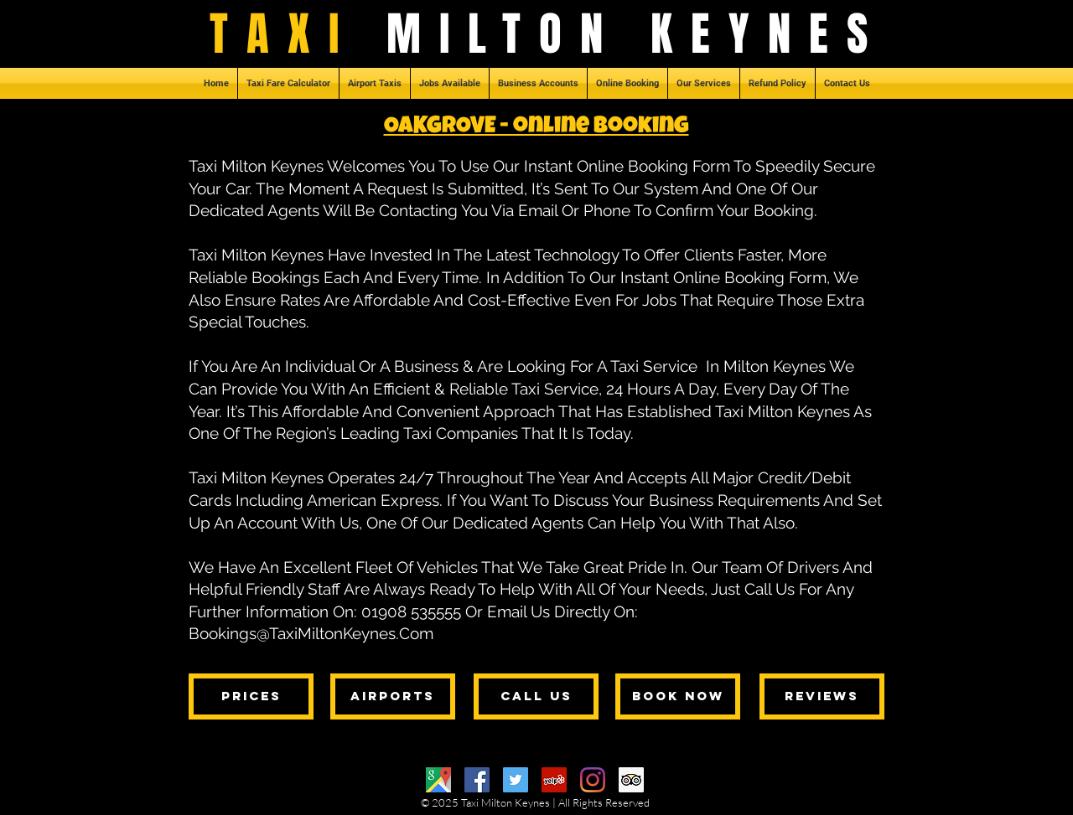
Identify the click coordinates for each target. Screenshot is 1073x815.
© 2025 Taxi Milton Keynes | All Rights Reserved (535, 802)
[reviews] (821, 696)
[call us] (536, 696)
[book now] (677, 696)
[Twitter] (515, 779)
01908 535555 (411, 611)
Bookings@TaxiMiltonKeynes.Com (311, 633)
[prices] (251, 696)
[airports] (392, 696)
